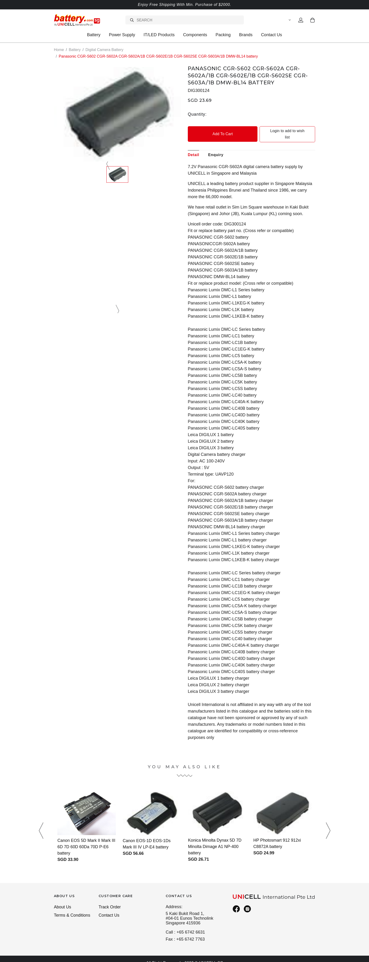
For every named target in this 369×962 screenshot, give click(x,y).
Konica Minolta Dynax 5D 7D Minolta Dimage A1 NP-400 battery (215, 840)
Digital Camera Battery (104, 50)
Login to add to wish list (284, 131)
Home (59, 50)
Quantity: (197, 114)
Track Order (110, 900)
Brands (246, 34)
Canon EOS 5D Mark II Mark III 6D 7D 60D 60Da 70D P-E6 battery (85, 840)
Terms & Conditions (72, 909)
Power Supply (122, 34)
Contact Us (271, 34)
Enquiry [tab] (215, 148)
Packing (223, 34)
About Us (62, 900)
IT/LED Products (159, 34)
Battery (93, 34)
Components (195, 34)
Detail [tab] (193, 148)
